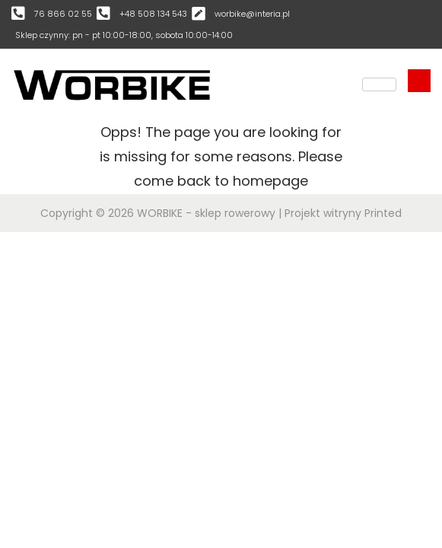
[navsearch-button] (419, 80)
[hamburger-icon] (379, 84)
